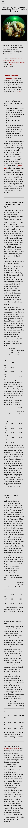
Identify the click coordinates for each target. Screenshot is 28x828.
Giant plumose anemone (16, 58)
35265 (11, 64)
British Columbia (14, 62)
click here (18, 91)
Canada (22, 62)
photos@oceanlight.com (12, 748)
